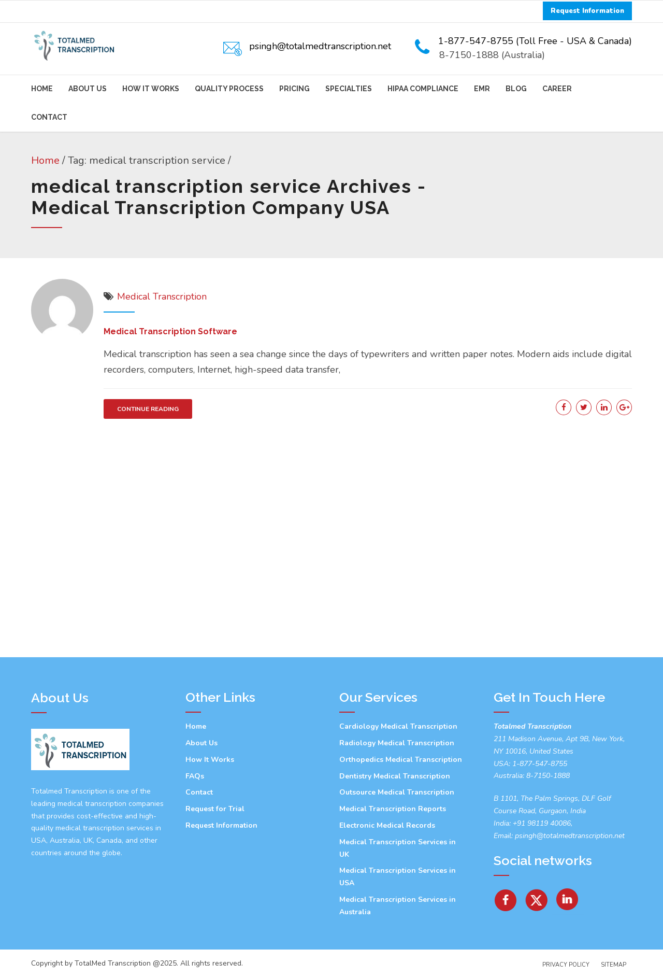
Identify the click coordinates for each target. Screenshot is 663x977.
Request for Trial (214, 809)
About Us (87, 88)
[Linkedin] (568, 896)
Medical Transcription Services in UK (397, 848)
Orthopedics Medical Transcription (400, 759)
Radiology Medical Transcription (396, 743)
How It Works (150, 88)
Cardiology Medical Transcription (398, 726)
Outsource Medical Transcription (396, 792)
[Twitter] (537, 896)
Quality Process (229, 88)
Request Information (221, 825)
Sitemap (613, 965)
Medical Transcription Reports (392, 809)
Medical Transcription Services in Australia (397, 906)
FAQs (194, 776)
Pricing (294, 88)
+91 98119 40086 (541, 823)
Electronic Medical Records (387, 825)
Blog (516, 88)
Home (42, 88)
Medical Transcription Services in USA (397, 877)
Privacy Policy (565, 965)
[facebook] (505, 896)
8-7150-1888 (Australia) (492, 55)
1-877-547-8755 (539, 764)
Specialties (348, 88)
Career (557, 88)
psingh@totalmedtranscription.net (570, 836)
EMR (482, 88)
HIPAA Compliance (422, 88)
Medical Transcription (162, 296)
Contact (49, 117)
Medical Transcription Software (170, 331)
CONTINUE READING (148, 409)
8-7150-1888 (547, 776)
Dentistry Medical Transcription (394, 776)
